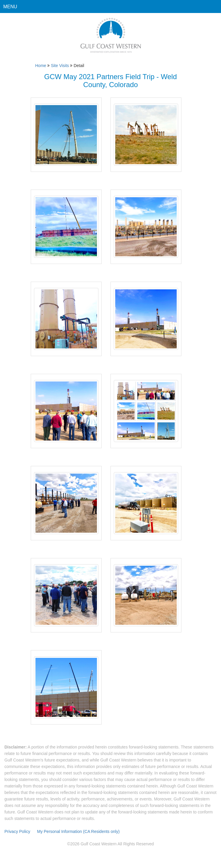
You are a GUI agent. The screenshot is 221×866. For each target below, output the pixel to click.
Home (40, 65)
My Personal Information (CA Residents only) (78, 831)
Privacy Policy (17, 831)
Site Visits (60, 65)
